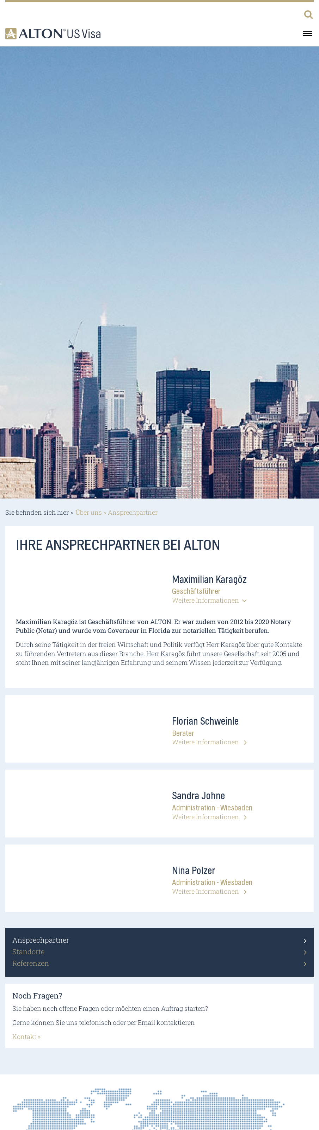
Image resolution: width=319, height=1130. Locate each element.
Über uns (88, 512)
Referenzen (30, 963)
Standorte (28, 951)
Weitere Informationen (205, 600)
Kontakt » (26, 1036)
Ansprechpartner (40, 939)
